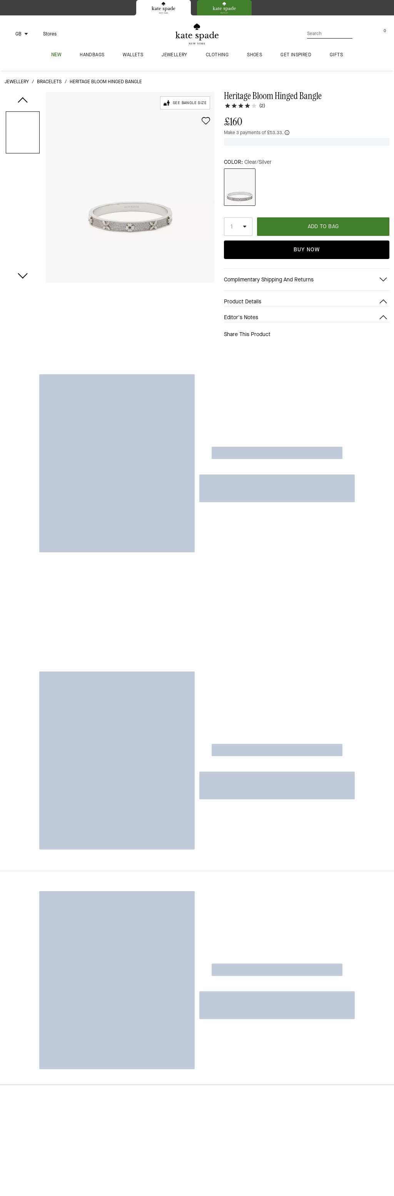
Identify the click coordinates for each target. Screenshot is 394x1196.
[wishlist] (206, 120)
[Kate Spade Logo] (197, 34)
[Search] (318, 33)
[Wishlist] (360, 34)
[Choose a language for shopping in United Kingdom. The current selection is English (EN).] (18, 34)
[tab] (163, 7)
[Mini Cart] (384, 33)
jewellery (17, 82)
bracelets (49, 82)
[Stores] (45, 34)
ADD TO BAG (323, 214)
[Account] (372, 34)
